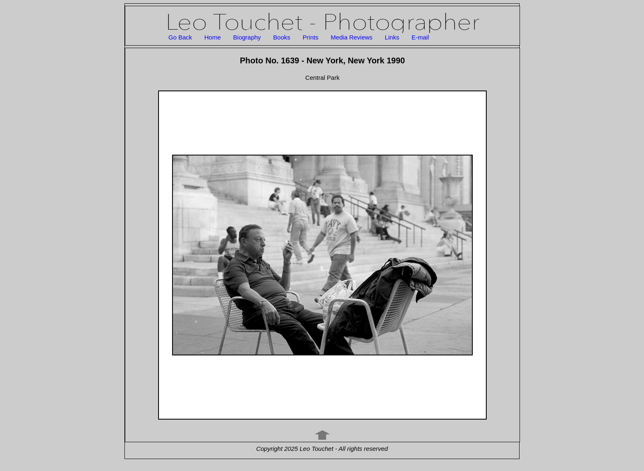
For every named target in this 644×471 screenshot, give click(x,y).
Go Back (180, 37)
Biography (247, 37)
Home (213, 37)
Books (281, 37)
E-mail (420, 37)
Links (392, 37)
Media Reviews (352, 37)
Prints (310, 37)
